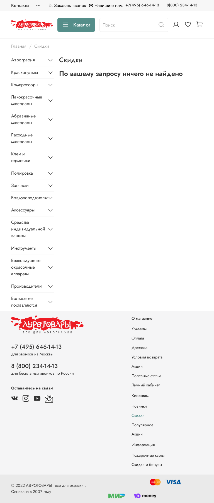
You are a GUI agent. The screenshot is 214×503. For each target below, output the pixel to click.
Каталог (76, 24)
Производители (26, 286)
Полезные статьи (146, 376)
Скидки (138, 415)
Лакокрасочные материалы (26, 100)
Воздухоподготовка (28, 197)
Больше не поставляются (24, 301)
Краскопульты (24, 72)
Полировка (22, 173)
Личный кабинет (146, 385)
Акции (137, 366)
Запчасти (20, 185)
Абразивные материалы (23, 119)
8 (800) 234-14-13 (34, 366)
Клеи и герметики (20, 157)
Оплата (138, 338)
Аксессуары (23, 210)
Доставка (139, 347)
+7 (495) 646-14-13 (36, 347)
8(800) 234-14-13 (182, 5)
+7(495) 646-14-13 (142, 5)
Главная (18, 46)
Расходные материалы (22, 138)
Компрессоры (24, 84)
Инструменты (23, 248)
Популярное (142, 425)
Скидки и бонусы (147, 464)
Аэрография (23, 60)
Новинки (139, 406)
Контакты (20, 5)
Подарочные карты (148, 455)
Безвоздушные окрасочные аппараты (25, 267)
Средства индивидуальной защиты (28, 229)
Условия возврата (147, 357)
